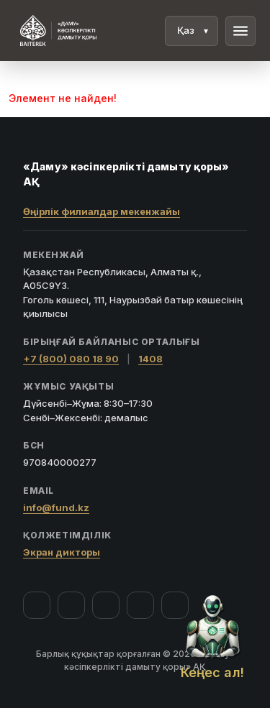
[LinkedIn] (175, 605)
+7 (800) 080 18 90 (71, 358)
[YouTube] (106, 605)
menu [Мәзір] (240, 31)
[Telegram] (140, 605)
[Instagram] (71, 605)
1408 (150, 358)
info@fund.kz (56, 507)
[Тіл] (191, 31)
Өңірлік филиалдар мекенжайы (101, 211)
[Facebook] (36, 605)
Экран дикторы (61, 552)
